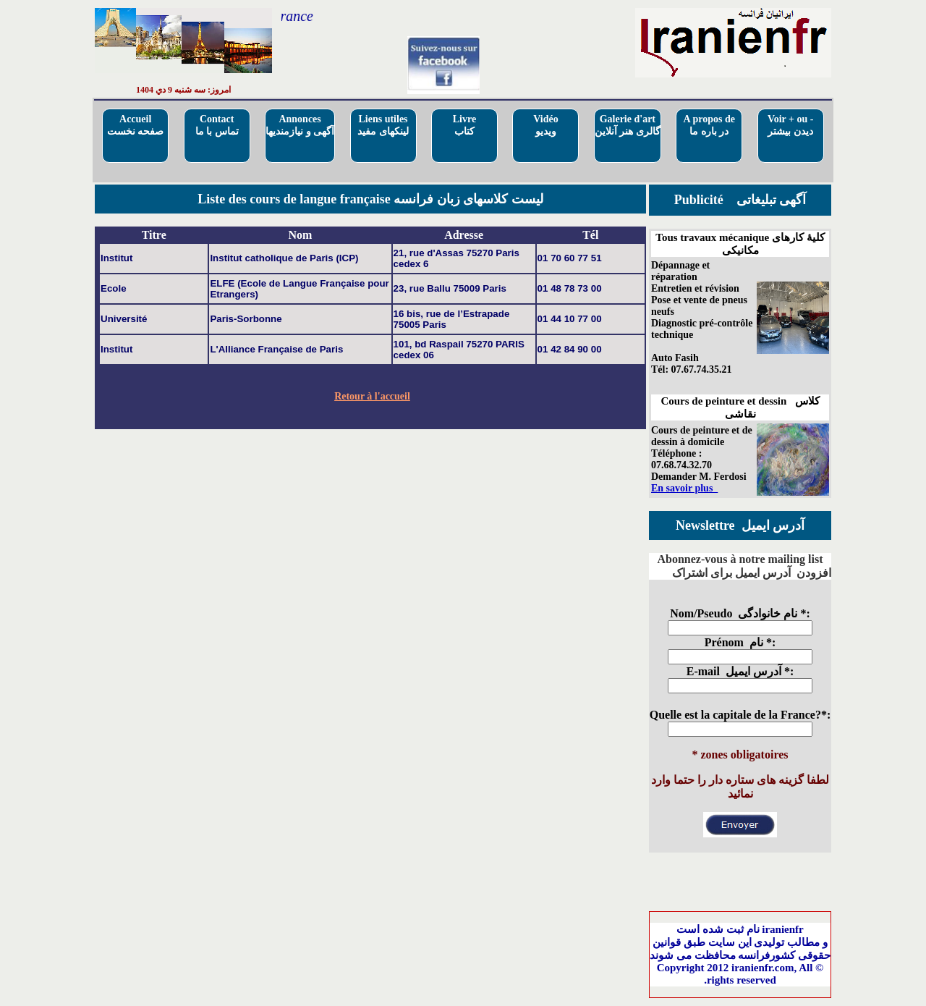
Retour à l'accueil (372, 396)
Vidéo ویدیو (545, 125)
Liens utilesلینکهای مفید (383, 125)
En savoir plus (684, 488)
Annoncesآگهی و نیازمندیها (300, 125)
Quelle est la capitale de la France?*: (740, 715)
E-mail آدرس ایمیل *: (740, 671)
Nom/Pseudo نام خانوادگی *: (740, 613)
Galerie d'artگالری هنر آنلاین (627, 125)
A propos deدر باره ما (709, 125)
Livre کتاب (464, 125)
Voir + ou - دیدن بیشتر (791, 125)
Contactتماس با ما (217, 125)
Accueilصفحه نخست (135, 125)
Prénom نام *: (740, 642)
